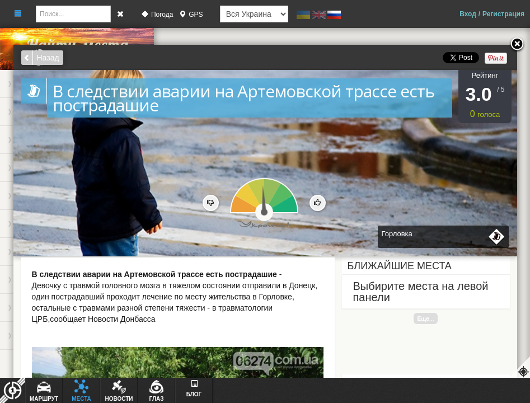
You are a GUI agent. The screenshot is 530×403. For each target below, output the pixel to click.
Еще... (425, 318)
